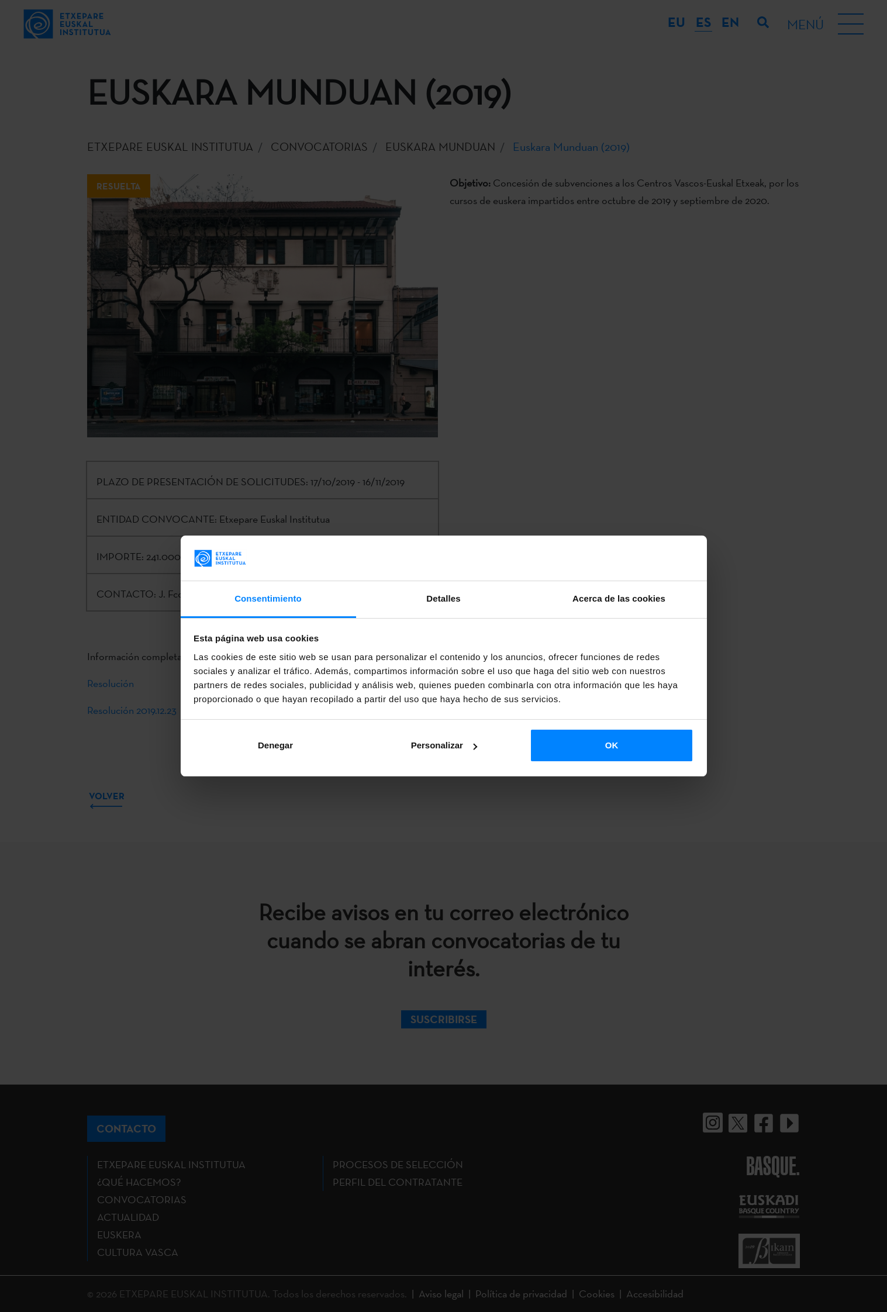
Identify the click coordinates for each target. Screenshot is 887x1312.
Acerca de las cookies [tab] (618, 598)
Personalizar (444, 745)
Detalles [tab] (443, 598)
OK (612, 745)
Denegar (275, 745)
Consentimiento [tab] (268, 598)
